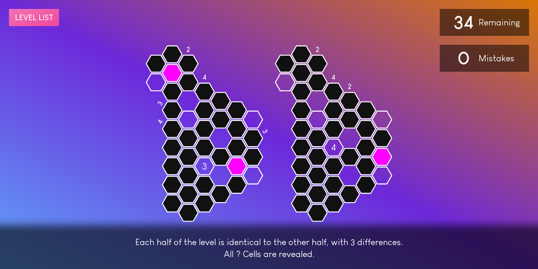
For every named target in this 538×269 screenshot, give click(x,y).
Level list (34, 17)
